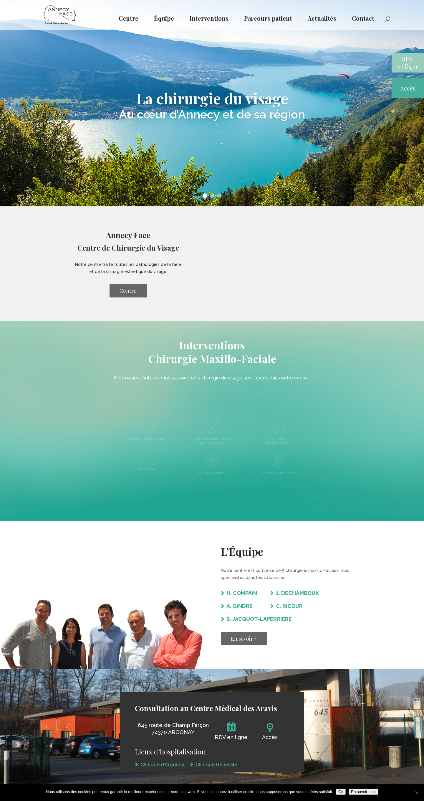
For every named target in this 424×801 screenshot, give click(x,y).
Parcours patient (268, 18)
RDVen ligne (408, 62)
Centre (128, 18)
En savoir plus (363, 792)
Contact (363, 18)
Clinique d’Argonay (162, 764)
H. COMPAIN (241, 593)
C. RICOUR (289, 606)
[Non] (417, 793)
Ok (340, 792)
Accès (407, 88)
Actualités (322, 18)
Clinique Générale (216, 764)
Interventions (209, 18)
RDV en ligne (231, 737)
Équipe (164, 18)
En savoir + (244, 638)
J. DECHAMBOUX (297, 593)
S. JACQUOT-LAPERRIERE (259, 619)
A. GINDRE (239, 606)
